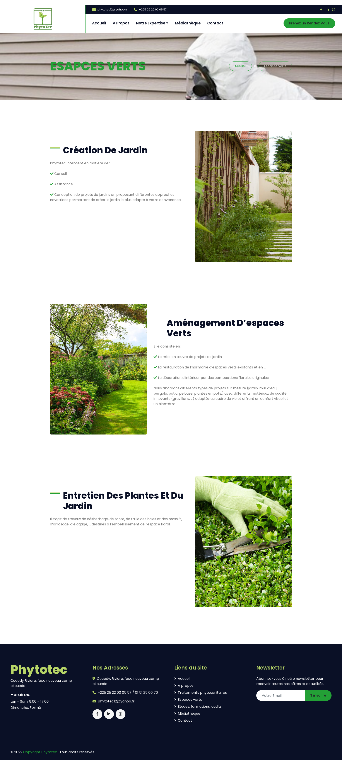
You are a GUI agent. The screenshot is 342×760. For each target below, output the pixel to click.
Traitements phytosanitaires (200, 692)
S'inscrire (318, 695)
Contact (215, 23)
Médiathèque (188, 23)
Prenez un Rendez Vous (309, 23)
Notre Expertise (150, 23)
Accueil (99, 23)
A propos (183, 685)
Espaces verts (188, 699)
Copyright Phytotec (40, 752)
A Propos (121, 23)
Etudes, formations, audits (198, 706)
